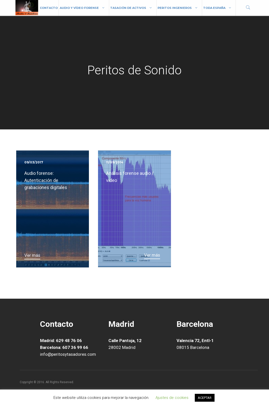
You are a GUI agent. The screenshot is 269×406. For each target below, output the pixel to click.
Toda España (214, 8)
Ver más (32, 255)
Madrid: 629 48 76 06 (61, 340)
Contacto (49, 8)
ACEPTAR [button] (205, 398)
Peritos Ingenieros (175, 8)
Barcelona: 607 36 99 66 (64, 347)
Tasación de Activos (128, 8)
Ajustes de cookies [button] (172, 397)
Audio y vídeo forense (79, 8)
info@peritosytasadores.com (68, 354)
